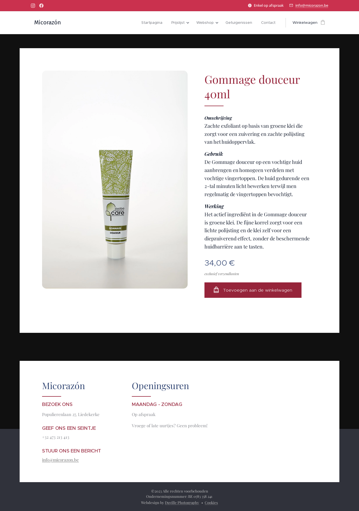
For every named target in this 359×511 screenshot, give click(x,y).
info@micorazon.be (311, 5)
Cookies (211, 502)
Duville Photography (182, 502)
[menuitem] (153, 23)
